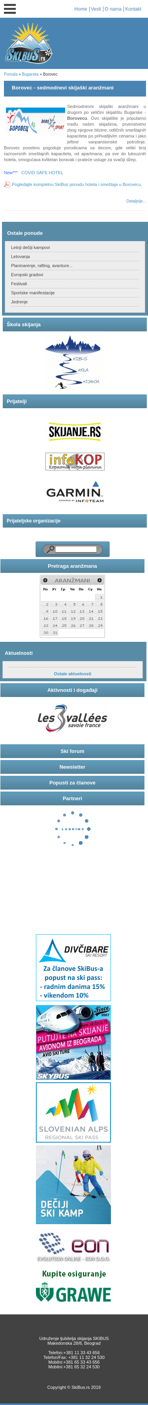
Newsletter (73, 767)
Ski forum (72, 751)
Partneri (72, 798)
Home (81, 9)
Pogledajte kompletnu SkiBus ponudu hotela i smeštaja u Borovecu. (77, 184)
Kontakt (133, 9)
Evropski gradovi (27, 274)
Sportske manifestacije (33, 292)
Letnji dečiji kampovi (30, 247)
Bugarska (30, 74)
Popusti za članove (72, 783)
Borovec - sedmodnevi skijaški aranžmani (63, 88)
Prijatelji (17, 401)
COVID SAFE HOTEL (42, 172)
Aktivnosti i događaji (72, 690)
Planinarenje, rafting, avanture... (42, 265)
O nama (113, 9)
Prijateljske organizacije (33, 521)
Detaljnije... (136, 201)
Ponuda (10, 74)
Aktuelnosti (19, 653)
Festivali (19, 283)
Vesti (96, 9)
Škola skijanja (24, 324)
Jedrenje (19, 301)
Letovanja (20, 256)
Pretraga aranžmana (72, 566)
